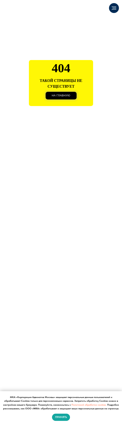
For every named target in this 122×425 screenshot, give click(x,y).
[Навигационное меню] (114, 8)
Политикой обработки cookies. (89, 404)
